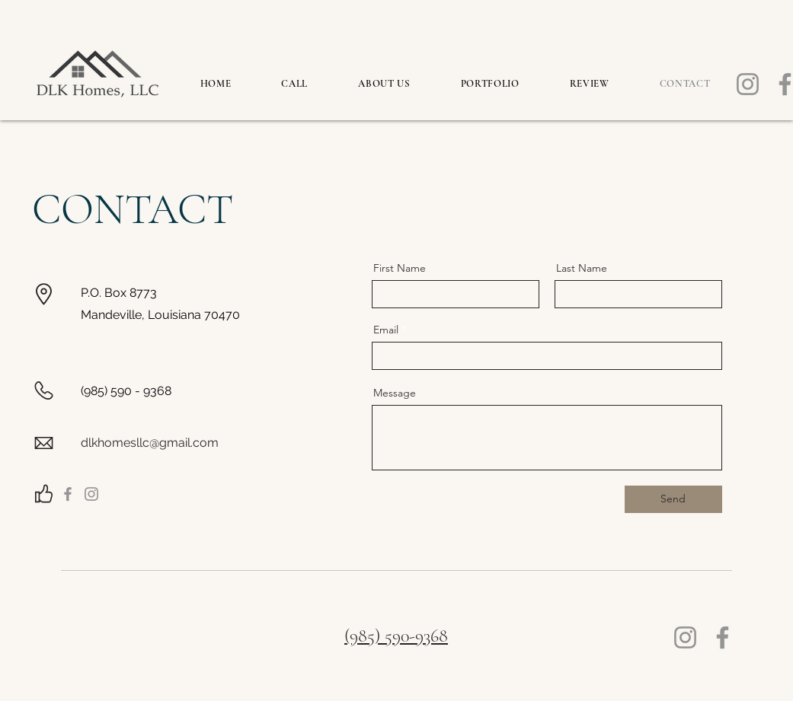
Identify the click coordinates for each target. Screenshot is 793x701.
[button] (490, 83)
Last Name (581, 268)
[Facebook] (68, 494)
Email (385, 329)
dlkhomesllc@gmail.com (150, 442)
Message (394, 392)
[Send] (673, 499)
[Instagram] (748, 84)
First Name (399, 268)
